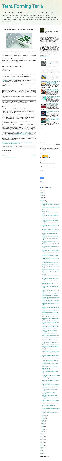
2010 (42, 448)
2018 (42, 436)
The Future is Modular (46, 383)
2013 (42, 444)
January (43, 431)
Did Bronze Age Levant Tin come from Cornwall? (50, 351)
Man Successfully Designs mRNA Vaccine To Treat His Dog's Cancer (52, 90)
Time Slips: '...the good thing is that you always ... (50, 324)
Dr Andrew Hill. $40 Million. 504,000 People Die (50, 229)
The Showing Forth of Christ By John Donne (50, 262)
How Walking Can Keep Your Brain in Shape (50, 203)
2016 (42, 439)
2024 (42, 195)
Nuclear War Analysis (46, 368)
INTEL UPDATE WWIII (46, 369)
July (43, 421)
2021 (42, 200)
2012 (42, 445)
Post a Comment (7, 152)
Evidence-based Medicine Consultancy (23, 133)
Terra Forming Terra (22, 6)
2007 (42, 453)
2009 (42, 450)
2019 (42, 434)
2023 (42, 197)
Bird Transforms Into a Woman (47, 248)
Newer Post (4, 155)
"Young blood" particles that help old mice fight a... (51, 295)
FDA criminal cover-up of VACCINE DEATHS (50, 363)
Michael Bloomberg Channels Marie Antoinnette (50, 300)
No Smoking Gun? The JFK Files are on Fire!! (50, 69)
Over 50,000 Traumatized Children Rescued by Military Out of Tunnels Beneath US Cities (52, 62)
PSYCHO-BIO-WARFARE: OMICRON (49, 392)
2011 (42, 447)
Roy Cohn (44, 274)
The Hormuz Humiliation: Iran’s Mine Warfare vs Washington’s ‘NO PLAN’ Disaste (52, 119)
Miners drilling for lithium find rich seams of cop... (50, 335)
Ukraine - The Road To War (51, 75)
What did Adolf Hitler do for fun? (47, 283)
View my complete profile (44, 56)
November (44, 415)
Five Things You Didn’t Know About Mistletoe (50, 255)
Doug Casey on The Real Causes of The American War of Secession (52, 104)
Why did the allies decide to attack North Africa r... (51, 289)
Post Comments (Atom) (11, 157)
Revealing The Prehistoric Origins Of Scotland (50, 312)
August (43, 420)
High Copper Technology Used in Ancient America (51, 344)
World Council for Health (13, 135)
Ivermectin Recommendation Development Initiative (17, 134)
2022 (42, 198)
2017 (42, 437)
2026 (42, 192)
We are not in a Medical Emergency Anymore (50, 306)
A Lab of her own (45, 373)
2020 (42, 433)
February (44, 429)
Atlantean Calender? (45, 411)
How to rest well (45, 209)
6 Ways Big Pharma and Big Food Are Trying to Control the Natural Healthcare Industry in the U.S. (53, 82)
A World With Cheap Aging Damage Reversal (50, 298)
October (43, 417)
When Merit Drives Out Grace (47, 261)
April (43, 426)
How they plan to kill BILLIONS (47, 362)
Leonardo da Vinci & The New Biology (48, 405)
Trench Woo (44, 365)
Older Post (34, 155)
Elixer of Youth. (44, 393)
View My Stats (42, 182)
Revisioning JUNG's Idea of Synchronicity (49, 366)
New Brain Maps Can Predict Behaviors (49, 316)
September (44, 418)
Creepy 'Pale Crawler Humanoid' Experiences (50, 360)
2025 (42, 194)
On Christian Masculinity (46, 301)
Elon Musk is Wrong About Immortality (49, 320)
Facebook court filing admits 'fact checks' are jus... (51, 326)
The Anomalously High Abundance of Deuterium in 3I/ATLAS (53, 97)
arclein (47, 28)
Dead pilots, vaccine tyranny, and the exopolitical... (51, 297)
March (43, 428)
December (44, 201)
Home (19, 155)
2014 (42, 442)
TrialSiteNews (12, 79)
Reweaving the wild (45, 211)
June (43, 423)
